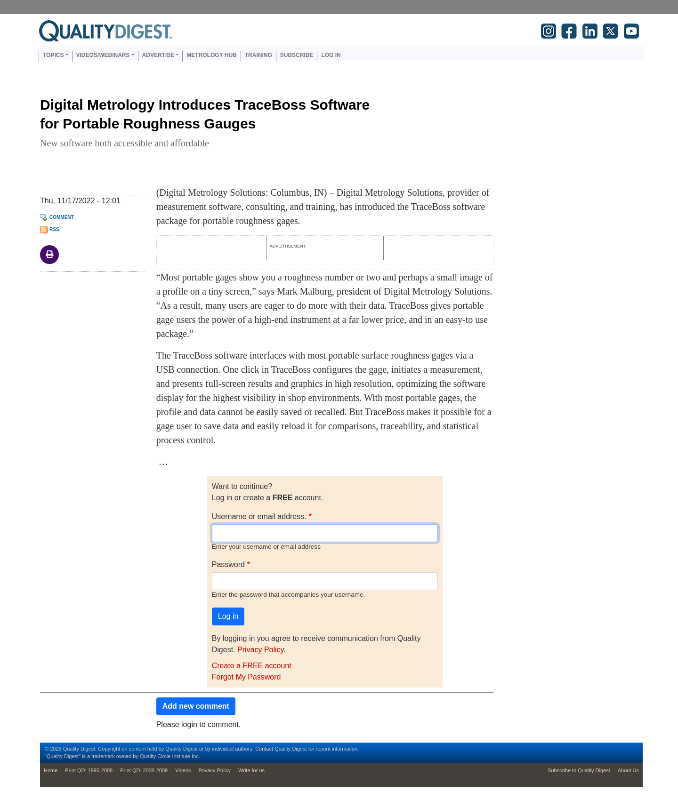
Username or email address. (259, 516)
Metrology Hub (211, 55)
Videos (183, 770)
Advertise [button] (158, 55)
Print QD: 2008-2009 (144, 770)
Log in (330, 55)
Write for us (251, 770)
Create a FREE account (251, 666)
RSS (54, 229)
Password (228, 564)
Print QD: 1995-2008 (89, 770)
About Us (628, 770)
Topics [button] (53, 55)
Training (258, 55)
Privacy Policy (260, 650)
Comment (61, 217)
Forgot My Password (246, 677)
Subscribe (297, 55)
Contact (264, 749)
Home (50, 770)
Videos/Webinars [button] (103, 55)
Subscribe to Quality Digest (579, 770)
